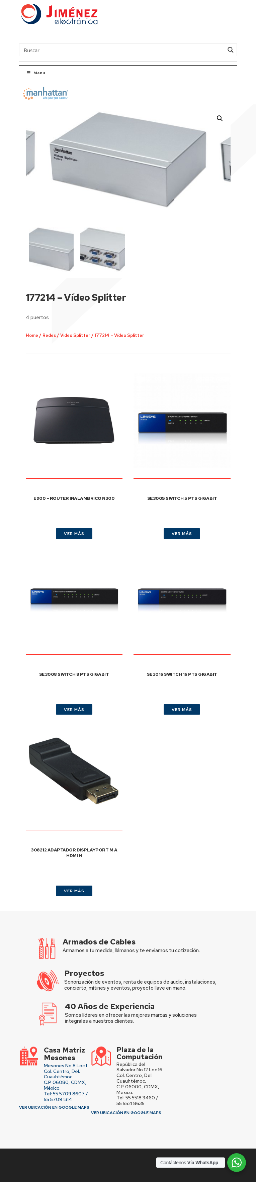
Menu (35, 73)
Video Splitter (82, 319)
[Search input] (123, 50)
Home (45, 319)
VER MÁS (74, 533)
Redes (60, 319)
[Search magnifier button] (230, 49)
